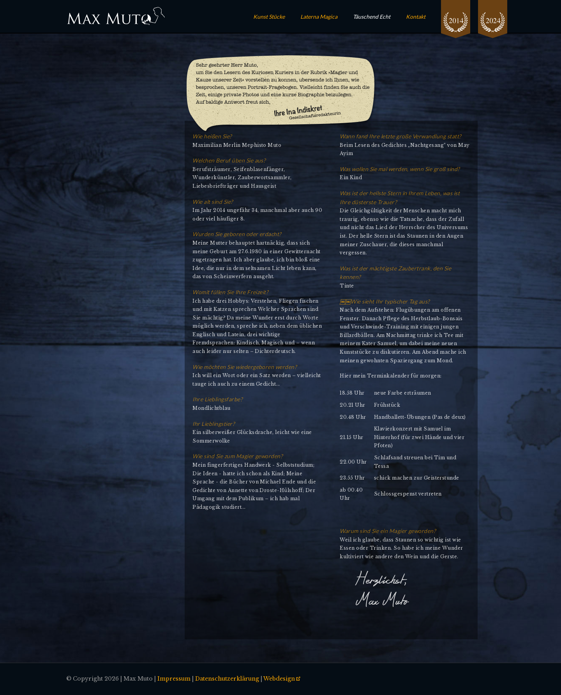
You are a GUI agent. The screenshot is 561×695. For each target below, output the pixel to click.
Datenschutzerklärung (227, 678)
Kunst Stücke (269, 16)
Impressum (174, 678)
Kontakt (415, 16)
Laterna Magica (318, 16)
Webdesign (279, 678)
